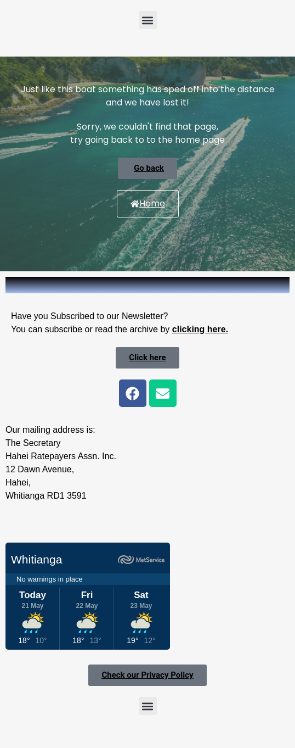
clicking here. (200, 329)
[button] (148, 20)
